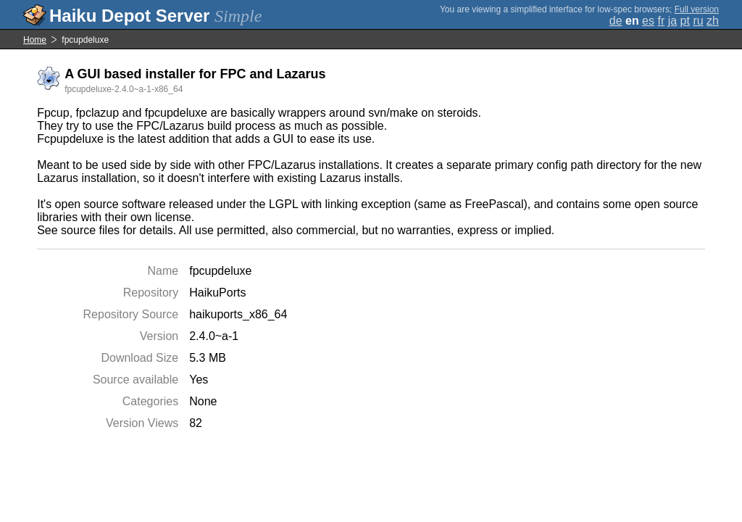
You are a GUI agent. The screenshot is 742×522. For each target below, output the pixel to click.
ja (672, 20)
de (615, 20)
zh (712, 20)
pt (685, 20)
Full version (697, 9)
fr (660, 20)
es (648, 20)
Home (34, 40)
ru (698, 20)
